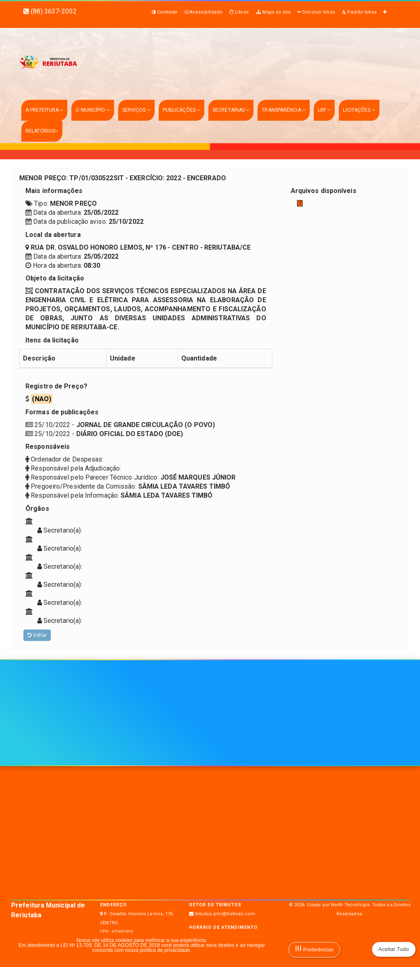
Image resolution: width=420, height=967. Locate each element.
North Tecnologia (350, 904)
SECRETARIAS (230, 110)
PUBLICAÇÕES (181, 110)
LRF (324, 110)
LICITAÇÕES (359, 110)
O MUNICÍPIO (92, 110)
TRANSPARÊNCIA (284, 110)
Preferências (314, 949)
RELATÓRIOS (41, 131)
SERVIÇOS (136, 110)
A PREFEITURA (44, 110)
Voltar (37, 635)
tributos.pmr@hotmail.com (225, 913)
